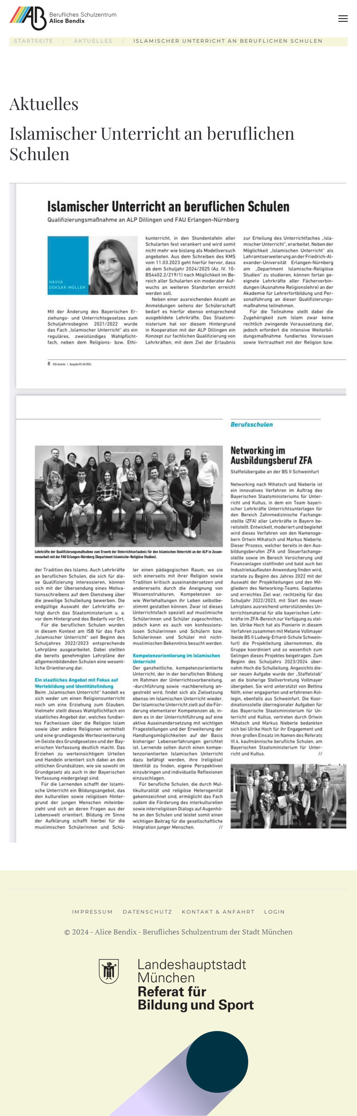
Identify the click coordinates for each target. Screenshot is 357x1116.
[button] (343, 18)
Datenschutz (147, 911)
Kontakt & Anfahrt (218, 911)
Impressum (92, 911)
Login (274, 911)
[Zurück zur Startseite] (62, 18)
